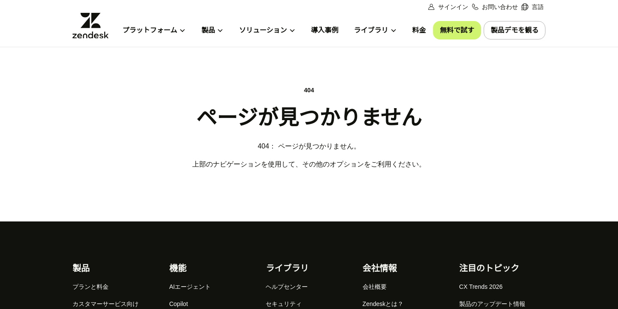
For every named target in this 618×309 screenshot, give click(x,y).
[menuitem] (532, 7)
